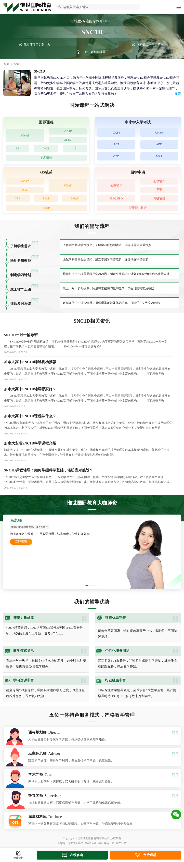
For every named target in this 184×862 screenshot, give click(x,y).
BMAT (74, 198)
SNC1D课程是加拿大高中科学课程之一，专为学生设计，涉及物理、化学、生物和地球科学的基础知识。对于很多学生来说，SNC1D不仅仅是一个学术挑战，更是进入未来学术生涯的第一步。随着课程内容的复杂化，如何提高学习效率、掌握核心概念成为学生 (88, 479)
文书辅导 (116, 185)
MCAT (25, 181)
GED (116, 156)
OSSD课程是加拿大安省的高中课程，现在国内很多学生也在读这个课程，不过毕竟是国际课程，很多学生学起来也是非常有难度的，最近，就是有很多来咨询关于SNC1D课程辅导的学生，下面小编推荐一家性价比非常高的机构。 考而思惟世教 (87, 371)
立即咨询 (21, 541)
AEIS (159, 144)
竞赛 (159, 189)
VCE (46, 148)
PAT (24, 189)
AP (17, 148)
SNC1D (19, 64)
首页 (6, 64)
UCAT (67, 185)
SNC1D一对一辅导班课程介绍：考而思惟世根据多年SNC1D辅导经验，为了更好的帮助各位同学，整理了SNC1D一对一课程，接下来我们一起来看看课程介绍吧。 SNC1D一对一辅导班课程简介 (85, 344)
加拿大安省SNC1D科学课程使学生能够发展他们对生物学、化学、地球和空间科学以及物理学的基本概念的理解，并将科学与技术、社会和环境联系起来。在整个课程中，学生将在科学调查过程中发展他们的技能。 (86, 452)
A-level (24, 135)
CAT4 (116, 132)
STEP (46, 207)
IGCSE (68, 131)
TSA (18, 198)
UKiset (159, 132)
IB (75, 148)
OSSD (68, 139)
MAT (46, 198)
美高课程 (46, 158)
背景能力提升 (138, 207)
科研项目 (159, 198)
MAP (159, 156)
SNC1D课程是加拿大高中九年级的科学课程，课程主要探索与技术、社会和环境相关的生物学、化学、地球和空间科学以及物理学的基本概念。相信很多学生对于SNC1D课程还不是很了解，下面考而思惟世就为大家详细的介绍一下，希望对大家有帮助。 (88, 425)
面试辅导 (159, 181)
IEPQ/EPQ (116, 198)
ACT (116, 144)
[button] (86, 585)
